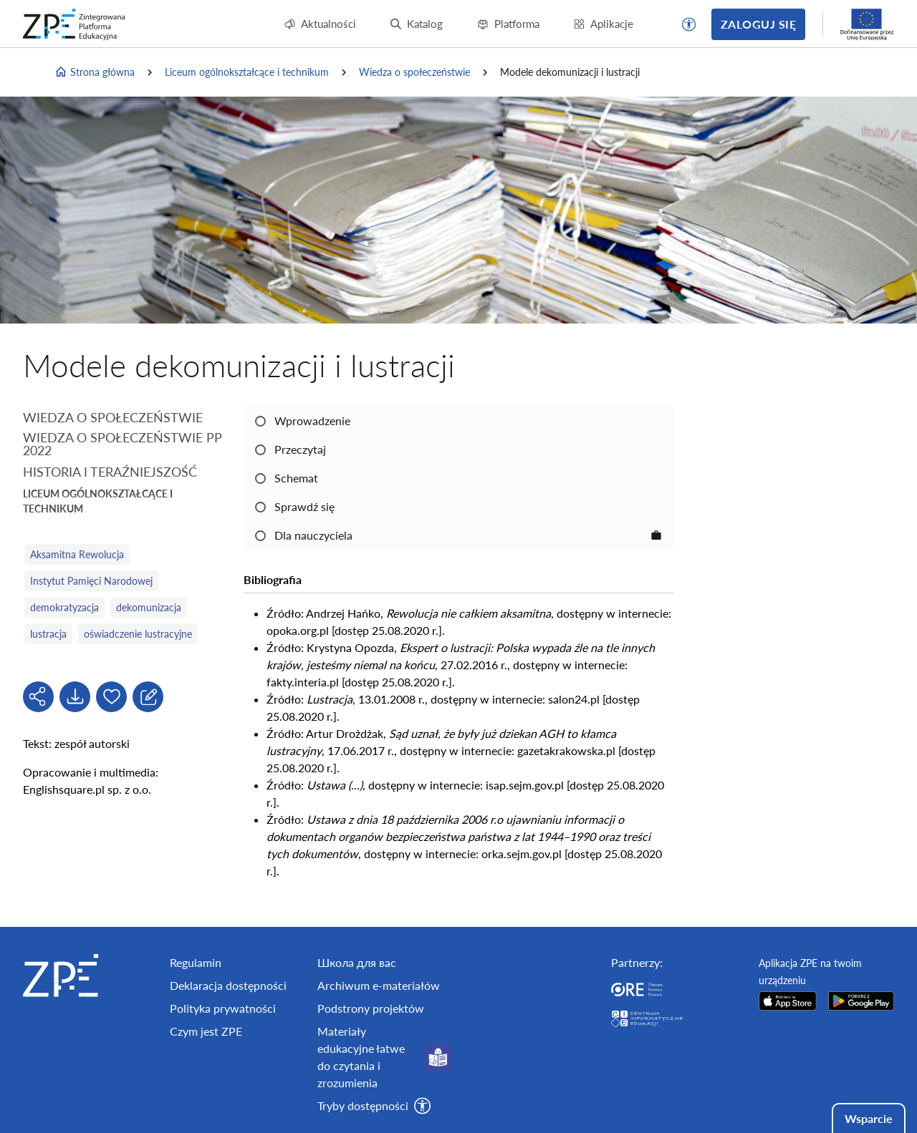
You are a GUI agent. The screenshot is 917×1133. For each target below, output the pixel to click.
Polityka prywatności (223, 1008)
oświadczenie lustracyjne (138, 634)
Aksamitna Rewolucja (77, 554)
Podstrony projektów (370, 1008)
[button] (689, 24)
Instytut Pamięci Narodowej (91, 581)
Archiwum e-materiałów (378, 985)
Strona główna (94, 72)
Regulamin (195, 962)
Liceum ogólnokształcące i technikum (247, 72)
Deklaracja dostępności (228, 985)
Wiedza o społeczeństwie (414, 72)
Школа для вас (356, 962)
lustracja (48, 634)
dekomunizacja (148, 607)
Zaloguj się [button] (758, 24)
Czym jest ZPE (206, 1031)
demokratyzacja (64, 607)
